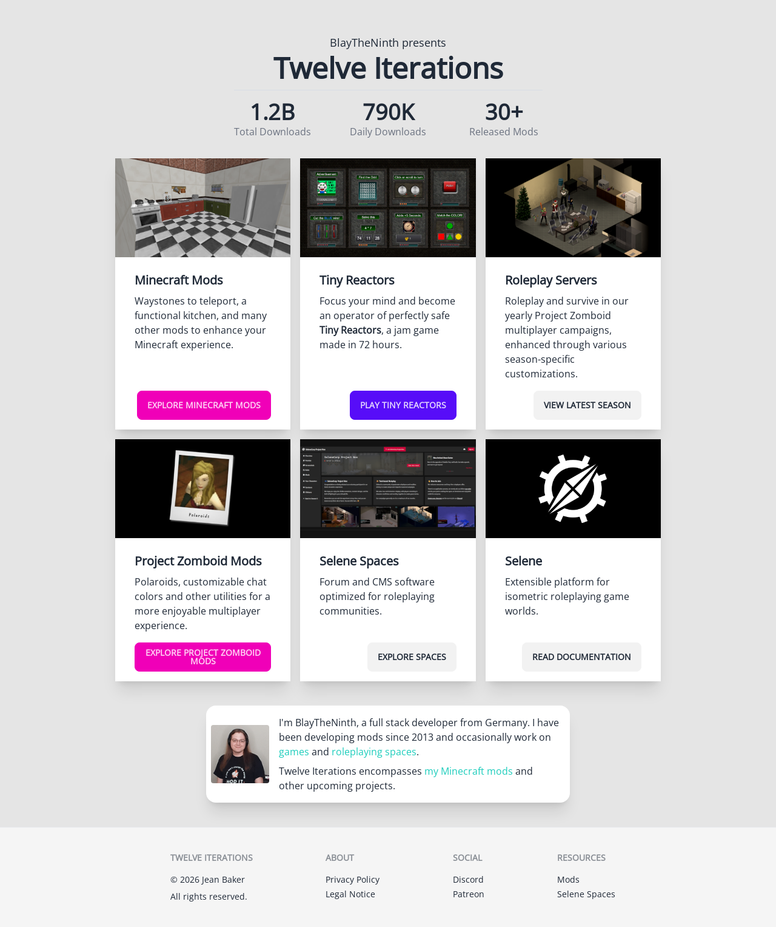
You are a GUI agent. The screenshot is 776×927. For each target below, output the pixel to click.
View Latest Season (587, 405)
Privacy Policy (353, 879)
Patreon (468, 894)
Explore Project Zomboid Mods (203, 657)
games (294, 751)
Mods (568, 879)
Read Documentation (581, 656)
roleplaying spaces (374, 751)
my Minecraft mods (468, 771)
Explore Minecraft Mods (204, 405)
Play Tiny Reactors (403, 405)
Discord (468, 879)
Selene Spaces (586, 894)
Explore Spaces (412, 656)
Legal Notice (350, 894)
